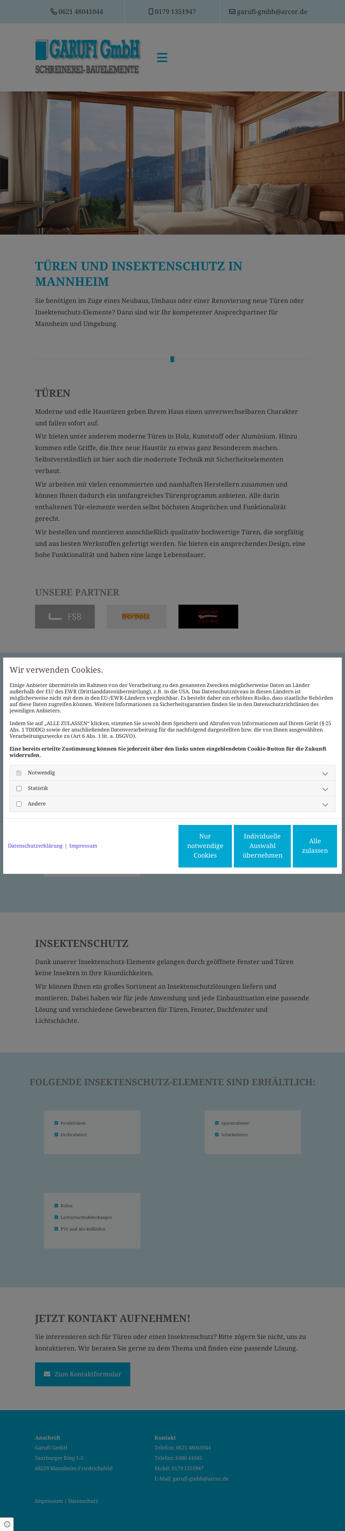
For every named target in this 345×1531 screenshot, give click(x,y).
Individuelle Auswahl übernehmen (225, 845)
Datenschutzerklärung (35, 846)
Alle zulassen (300, 846)
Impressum (83, 846)
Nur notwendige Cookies (149, 845)
